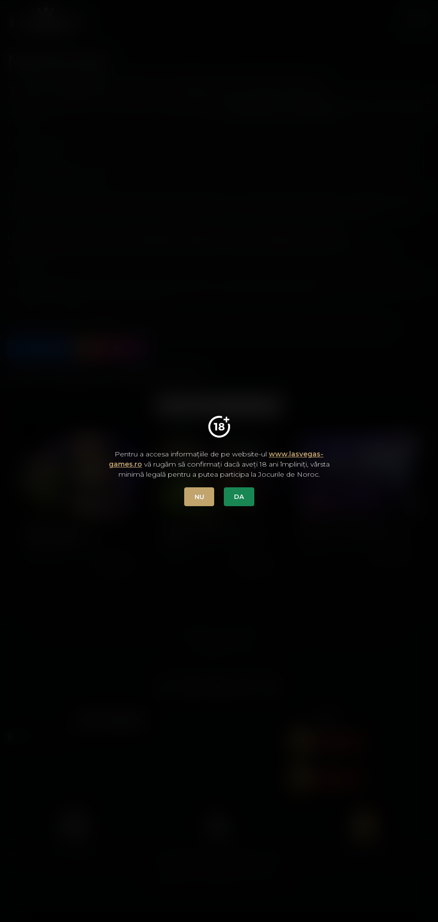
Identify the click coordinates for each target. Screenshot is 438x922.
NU (199, 496)
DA (239, 496)
